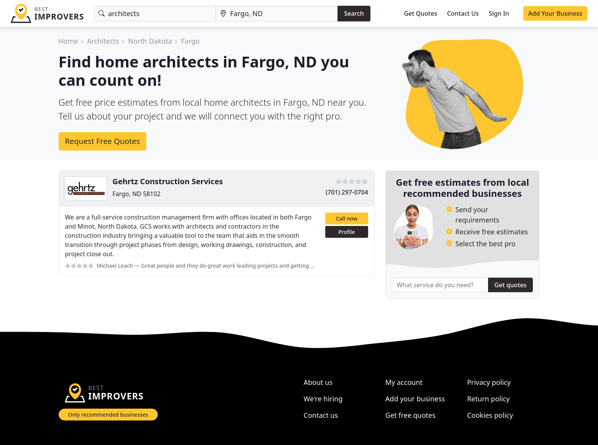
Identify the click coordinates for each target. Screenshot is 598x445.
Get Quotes (420, 13)
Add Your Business (555, 13)
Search (354, 13)
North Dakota (150, 41)
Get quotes (511, 285)
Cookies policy (490, 415)
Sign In (499, 13)
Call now (346, 218)
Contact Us (463, 13)
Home (68, 41)
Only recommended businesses (108, 414)
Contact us (321, 415)
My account (404, 382)
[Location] (277, 13)
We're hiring (323, 398)
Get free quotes (410, 415)
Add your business (415, 398)
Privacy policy (489, 382)
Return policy (488, 398)
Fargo (190, 41)
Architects (103, 41)
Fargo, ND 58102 (137, 194)
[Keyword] (155, 13)
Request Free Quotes (102, 141)
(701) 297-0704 (347, 192)
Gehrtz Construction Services (168, 181)
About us (318, 382)
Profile (346, 232)
